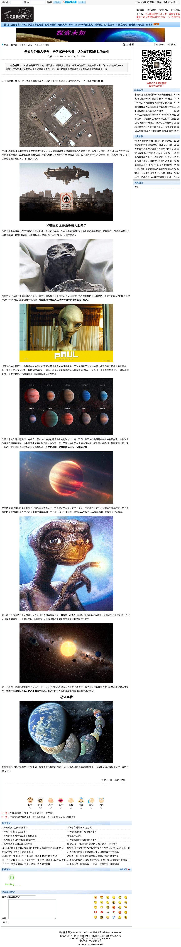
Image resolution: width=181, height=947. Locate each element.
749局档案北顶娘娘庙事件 (15, 827)
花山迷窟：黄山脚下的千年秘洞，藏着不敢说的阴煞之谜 (29, 856)
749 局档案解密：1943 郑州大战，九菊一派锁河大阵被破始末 (97, 860)
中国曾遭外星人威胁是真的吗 (149, 110)
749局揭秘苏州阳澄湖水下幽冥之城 (19, 835)
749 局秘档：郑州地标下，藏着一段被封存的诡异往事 (93, 864)
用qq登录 (69, 2)
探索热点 (109, 24)
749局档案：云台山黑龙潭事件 (17, 843)
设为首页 (141, 9)
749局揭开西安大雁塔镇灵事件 (82, 839)
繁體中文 (163, 9)
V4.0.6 (99, 944)
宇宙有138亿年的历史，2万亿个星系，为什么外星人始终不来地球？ (43, 817)
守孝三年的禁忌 (74, 835)
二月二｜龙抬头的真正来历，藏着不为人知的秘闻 (26, 864)
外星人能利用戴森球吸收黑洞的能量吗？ (154, 169)
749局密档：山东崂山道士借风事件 (19, 839)
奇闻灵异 (62, 24)
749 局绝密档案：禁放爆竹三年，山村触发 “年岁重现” (93, 852)
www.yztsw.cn (77, 932)
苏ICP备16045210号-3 (90, 941)
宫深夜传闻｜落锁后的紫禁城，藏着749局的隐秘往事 (93, 856)
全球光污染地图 (136, 24)
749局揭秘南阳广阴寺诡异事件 (82, 831)
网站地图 (175, 9)
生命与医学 (50, 24)
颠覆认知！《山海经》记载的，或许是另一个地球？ (92, 843)
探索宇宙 (73, 24)
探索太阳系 (27, 24)
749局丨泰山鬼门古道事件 (15, 831)
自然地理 (38, 24)
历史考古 (15, 24)
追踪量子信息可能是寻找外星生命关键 (153, 161)
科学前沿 (99, 24)
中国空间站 (121, 24)
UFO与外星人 (86, 24)
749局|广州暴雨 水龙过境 (79, 827)
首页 (21, 45)
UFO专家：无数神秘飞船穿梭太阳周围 (153, 102)
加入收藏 (151, 9)
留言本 (149, 24)
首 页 (6, 24)
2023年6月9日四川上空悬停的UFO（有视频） (32, 813)
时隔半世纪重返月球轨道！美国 (17, 852)
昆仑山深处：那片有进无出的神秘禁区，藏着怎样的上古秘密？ (33, 848)
